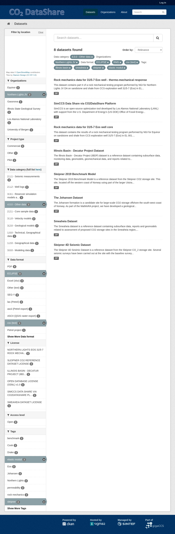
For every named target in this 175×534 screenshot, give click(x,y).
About (124, 12)
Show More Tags (16, 508)
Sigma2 (100, 524)
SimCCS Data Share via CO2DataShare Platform (85, 103)
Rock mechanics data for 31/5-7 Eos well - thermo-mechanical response (100, 79)
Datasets (90, 12)
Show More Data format (20, 336)
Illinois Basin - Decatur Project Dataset (79, 150)
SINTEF (122, 523)
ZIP (56, 93)
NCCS (148, 523)
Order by (127, 50)
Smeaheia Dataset (65, 221)
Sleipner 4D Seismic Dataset (72, 244)
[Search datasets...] (103, 38)
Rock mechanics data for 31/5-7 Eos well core (83, 127)
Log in (162, 2)
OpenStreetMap (23, 72)
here (38, 169)
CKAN (68, 524)
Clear (40, 32)
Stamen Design (19, 75)
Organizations (108, 12)
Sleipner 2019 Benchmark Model (75, 174)
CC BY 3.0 (31, 75)
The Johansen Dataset (68, 197)
